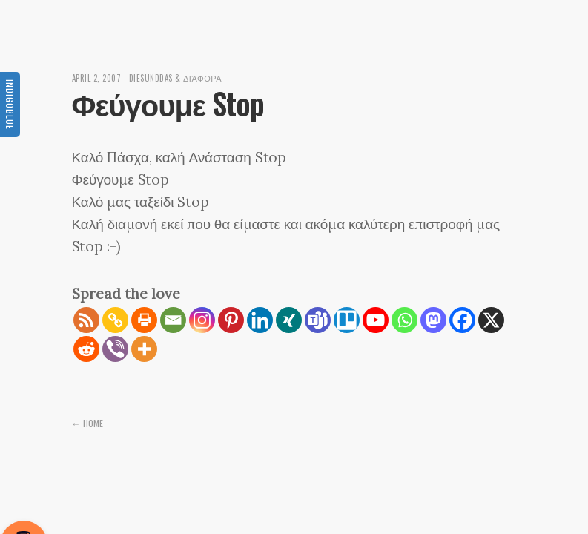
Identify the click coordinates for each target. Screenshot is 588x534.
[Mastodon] (433, 320)
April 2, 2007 (97, 78)
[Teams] (318, 320)
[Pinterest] (231, 320)
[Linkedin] (260, 320)
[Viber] (115, 349)
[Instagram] (202, 320)
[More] (144, 349)
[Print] (144, 320)
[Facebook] (462, 320)
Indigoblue (10, 104)
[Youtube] (376, 320)
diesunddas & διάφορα (175, 78)
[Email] (173, 320)
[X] (491, 320)
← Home (87, 423)
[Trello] (347, 320)
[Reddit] (86, 349)
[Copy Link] (115, 320)
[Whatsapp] (404, 320)
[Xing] (289, 320)
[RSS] (86, 320)
